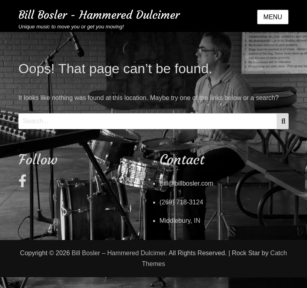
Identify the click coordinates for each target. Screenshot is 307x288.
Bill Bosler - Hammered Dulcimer (98, 15)
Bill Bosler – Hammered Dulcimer (118, 253)
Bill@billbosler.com (186, 183)
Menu (272, 17)
